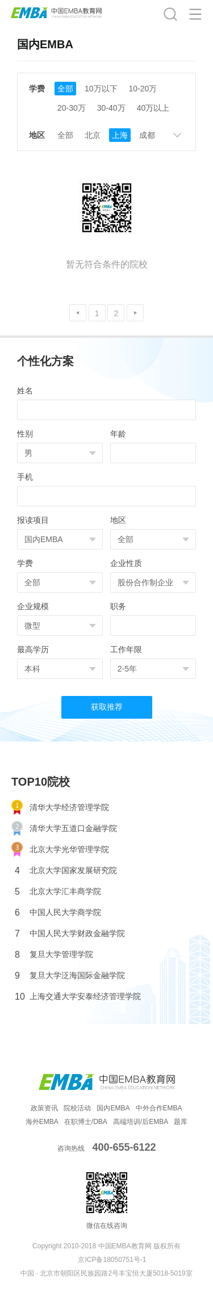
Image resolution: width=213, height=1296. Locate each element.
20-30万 (71, 107)
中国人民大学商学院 (58, 912)
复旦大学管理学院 (54, 954)
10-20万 (143, 88)
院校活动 (77, 1108)
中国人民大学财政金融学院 (70, 933)
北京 (93, 135)
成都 (147, 135)
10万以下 (101, 88)
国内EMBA (113, 1108)
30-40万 (111, 107)
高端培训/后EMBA (140, 1122)
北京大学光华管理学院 (60, 849)
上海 (120, 135)
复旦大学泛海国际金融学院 (70, 975)
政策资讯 (44, 1108)
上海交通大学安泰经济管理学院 (78, 996)
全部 (65, 88)
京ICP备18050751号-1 (112, 1260)
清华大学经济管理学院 (60, 807)
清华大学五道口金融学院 (64, 828)
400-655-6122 (124, 1147)
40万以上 (153, 107)
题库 (180, 1122)
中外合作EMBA (159, 1108)
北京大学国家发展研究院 (66, 870)
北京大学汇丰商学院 (58, 891)
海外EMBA (42, 1122)
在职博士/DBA (85, 1122)
